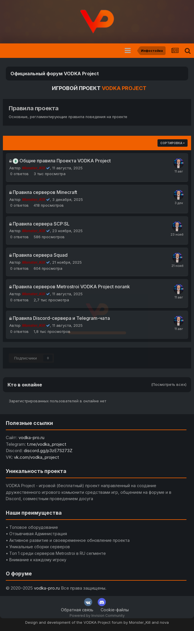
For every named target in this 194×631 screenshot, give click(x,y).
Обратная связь (77, 609)
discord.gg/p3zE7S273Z (48, 450)
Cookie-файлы (115, 609)
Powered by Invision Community (97, 615)
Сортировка (172, 143)
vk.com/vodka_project (36, 457)
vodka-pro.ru (31, 437)
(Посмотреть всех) (168, 384)
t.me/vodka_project (46, 444)
